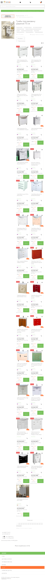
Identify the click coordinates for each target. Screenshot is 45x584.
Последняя (19, 529)
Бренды (4, 568)
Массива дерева (19, 27)
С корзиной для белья (26, 27)
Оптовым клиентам (7, 565)
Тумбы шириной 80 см (20, 32)
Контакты (4, 577)
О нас (3, 560)
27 (30, 34)
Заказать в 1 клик (19, 78)
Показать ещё (29, 524)
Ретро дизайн (30, 30)
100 (34, 34)
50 (32, 34)
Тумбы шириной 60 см (37, 30)
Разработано (3, 582)
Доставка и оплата (7, 562)
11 (39, 527)
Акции (3, 571)
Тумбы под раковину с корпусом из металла (31, 28)
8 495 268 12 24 (7, 537)
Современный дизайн (19, 28)
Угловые (41, 28)
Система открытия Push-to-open (21, 30)
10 (37, 527)
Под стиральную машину (34, 27)
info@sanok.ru (10, 540)
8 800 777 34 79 (7, 536)
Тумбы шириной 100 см (28, 32)
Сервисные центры (7, 574)
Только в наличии (21, 41)
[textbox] (24, 6)
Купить (26, 76)
